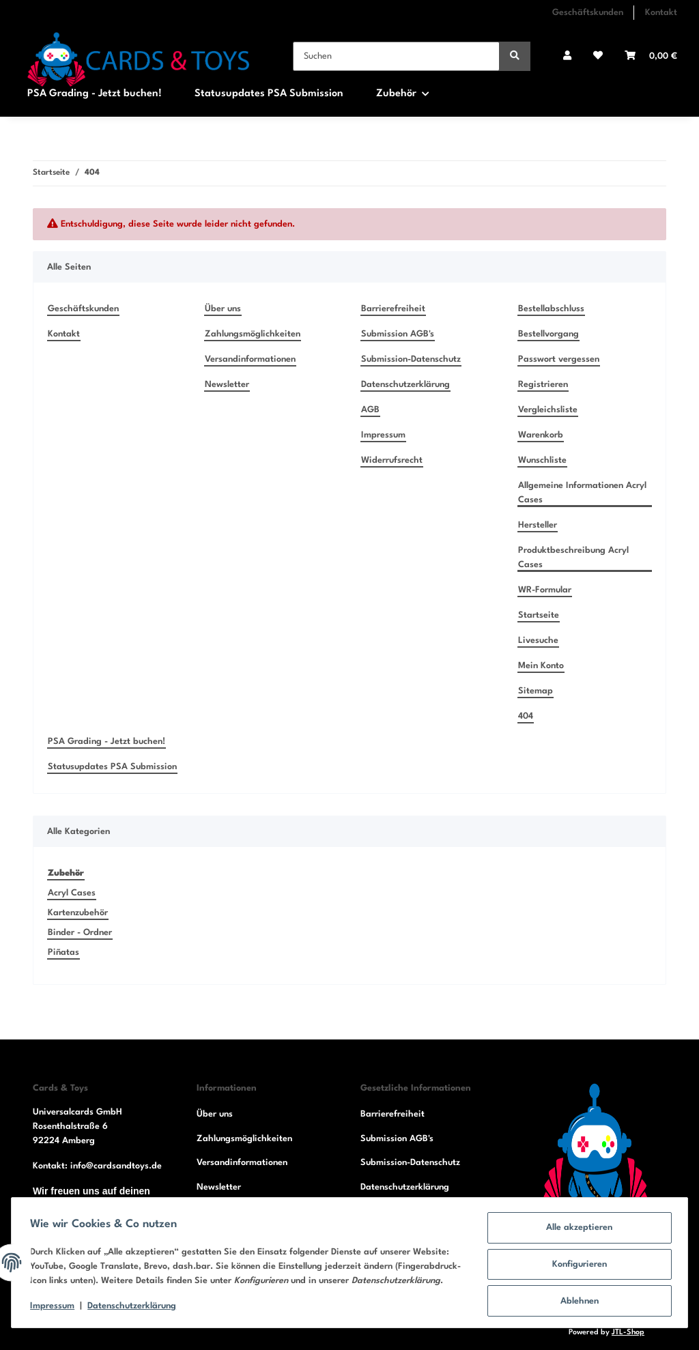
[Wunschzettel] (598, 56)
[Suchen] (396, 56)
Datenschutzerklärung (405, 384)
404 (525, 716)
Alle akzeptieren (576, 1225)
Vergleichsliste (547, 409)
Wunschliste (542, 460)
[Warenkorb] (651, 56)
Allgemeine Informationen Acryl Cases (582, 492)
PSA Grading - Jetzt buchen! (94, 94)
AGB (370, 409)
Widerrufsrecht (392, 460)
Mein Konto (541, 665)
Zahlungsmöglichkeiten (252, 334)
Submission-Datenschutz (411, 359)
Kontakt (661, 12)
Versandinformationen (250, 359)
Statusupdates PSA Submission (269, 94)
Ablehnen (576, 1296)
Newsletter (227, 384)
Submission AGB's (397, 334)
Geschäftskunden (587, 12)
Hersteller (537, 525)
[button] (567, 56)
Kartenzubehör (78, 912)
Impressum (383, 435)
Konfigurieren (576, 1260)
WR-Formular (544, 590)
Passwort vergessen (558, 359)
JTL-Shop (628, 1332)
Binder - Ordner (80, 932)
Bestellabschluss (551, 308)
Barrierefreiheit (393, 308)
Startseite (538, 615)
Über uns (223, 308)
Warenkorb (540, 435)
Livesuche (538, 640)
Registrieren (543, 384)
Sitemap (535, 691)
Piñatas (63, 952)
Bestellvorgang (548, 334)
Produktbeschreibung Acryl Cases (573, 557)
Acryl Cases (72, 893)
